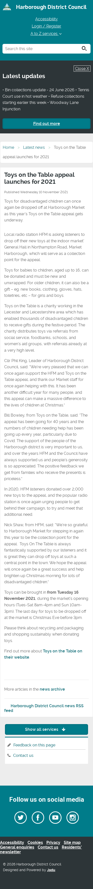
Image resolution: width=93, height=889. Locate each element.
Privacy (53, 842)
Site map (72, 842)
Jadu (51, 870)
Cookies (35, 842)
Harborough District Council (51, 7)
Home (8, 147)
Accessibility (46, 19)
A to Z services (46, 33)
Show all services (46, 729)
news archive (52, 689)
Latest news (34, 147)
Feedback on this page (34, 745)
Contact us (23, 755)
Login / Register (46, 26)
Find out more (46, 123)
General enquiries (17, 847)
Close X (82, 68)
